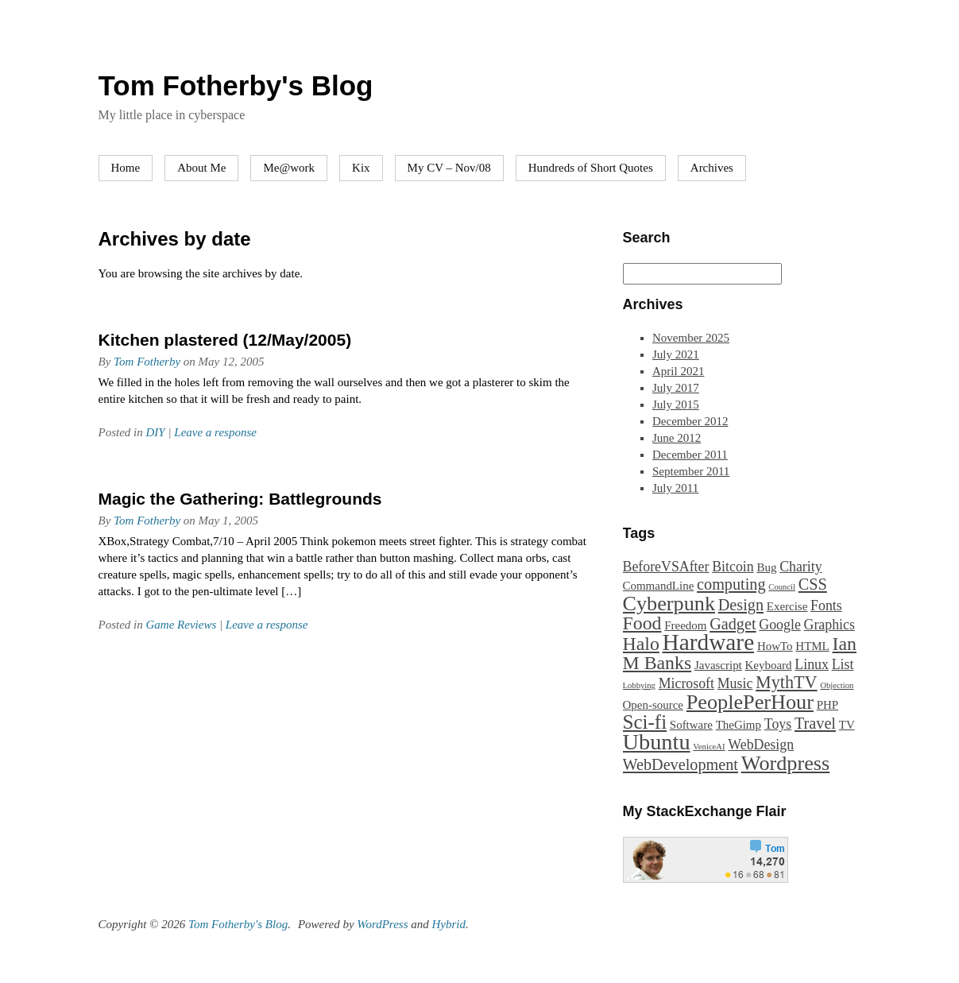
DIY (155, 432)
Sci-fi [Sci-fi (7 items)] (645, 722)
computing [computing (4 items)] (731, 584)
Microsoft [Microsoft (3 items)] (686, 683)
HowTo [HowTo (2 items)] (775, 646)
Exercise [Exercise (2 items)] (787, 606)
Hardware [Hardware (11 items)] (709, 642)
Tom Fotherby (147, 361)
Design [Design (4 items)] (741, 604)
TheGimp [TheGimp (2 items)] (738, 724)
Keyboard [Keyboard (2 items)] (768, 665)
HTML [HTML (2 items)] (812, 646)
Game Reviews (181, 624)
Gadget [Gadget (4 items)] (733, 624)
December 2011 (690, 454)
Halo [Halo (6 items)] (641, 643)
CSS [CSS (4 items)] (813, 584)
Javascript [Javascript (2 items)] (718, 665)
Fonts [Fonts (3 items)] (826, 605)
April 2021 (678, 371)
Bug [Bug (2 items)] (766, 567)
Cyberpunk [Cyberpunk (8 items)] (669, 603)
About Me (201, 167)
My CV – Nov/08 (449, 167)
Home (126, 167)
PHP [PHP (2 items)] (827, 705)
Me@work (289, 167)
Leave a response (215, 432)
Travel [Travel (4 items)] (815, 723)
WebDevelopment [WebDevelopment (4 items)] (680, 764)
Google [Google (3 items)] (779, 625)
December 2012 (690, 421)
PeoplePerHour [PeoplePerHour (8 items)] (750, 702)
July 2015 (675, 404)
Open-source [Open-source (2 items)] (653, 705)
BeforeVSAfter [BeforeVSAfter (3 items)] (666, 567)
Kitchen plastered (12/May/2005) (225, 340)
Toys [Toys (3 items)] (777, 724)
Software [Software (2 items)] (691, 724)
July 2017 (675, 387)
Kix (361, 167)
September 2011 (690, 471)
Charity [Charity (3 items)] (800, 567)
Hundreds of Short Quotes (590, 167)
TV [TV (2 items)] (847, 724)
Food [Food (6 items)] (642, 623)
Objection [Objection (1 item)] (836, 685)
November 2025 (690, 337)
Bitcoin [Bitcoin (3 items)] (733, 567)
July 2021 (675, 354)
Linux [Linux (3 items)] (812, 664)
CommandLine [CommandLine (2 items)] (658, 585)
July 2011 (675, 488)
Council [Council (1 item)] (781, 586)
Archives (711, 167)
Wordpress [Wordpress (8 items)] (785, 763)
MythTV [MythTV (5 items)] (787, 682)
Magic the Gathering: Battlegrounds (240, 499)
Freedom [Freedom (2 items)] (685, 625)
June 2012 (676, 438)
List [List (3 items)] (843, 664)
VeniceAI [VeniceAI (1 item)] (709, 746)
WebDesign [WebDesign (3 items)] (761, 745)
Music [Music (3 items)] (735, 683)
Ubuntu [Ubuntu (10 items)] (656, 742)
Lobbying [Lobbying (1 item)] (639, 685)
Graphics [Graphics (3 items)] (829, 625)
